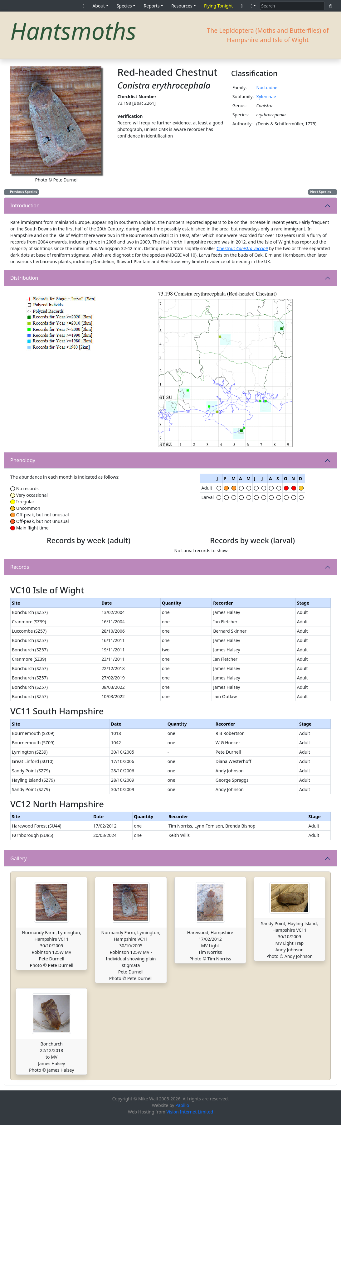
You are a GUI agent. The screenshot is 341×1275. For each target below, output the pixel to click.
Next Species (322, 192)
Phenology (22, 460)
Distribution (24, 277)
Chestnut (242, 248)
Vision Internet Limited (189, 1262)
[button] (253, 6)
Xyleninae (266, 96)
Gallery (18, 1008)
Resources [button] (181, 6)
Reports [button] (151, 6)
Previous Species (21, 192)
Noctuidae (266, 87)
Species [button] (124, 6)
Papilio (182, 1255)
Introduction (25, 205)
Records (19, 638)
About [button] (98, 6)
